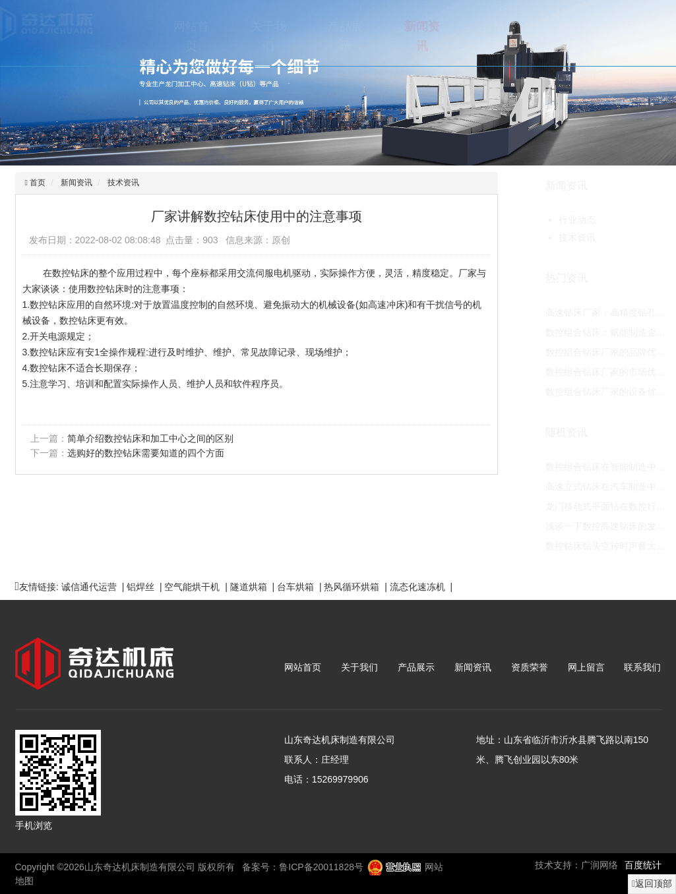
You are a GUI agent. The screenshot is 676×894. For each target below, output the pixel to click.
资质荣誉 (469, 36)
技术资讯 (122, 182)
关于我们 (239, 36)
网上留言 (547, 36)
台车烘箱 (295, 586)
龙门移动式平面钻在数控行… (576, 506)
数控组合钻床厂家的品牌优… (576, 352)
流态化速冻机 (417, 586)
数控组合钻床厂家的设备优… (576, 391)
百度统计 (643, 865)
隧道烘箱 (248, 586)
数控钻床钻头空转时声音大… (576, 546)
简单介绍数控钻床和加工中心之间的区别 (149, 438)
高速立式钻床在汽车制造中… (576, 486)
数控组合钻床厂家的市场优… (576, 372)
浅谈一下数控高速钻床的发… (576, 526)
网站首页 (161, 36)
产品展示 (316, 36)
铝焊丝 (140, 586)
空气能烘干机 (192, 586)
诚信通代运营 (89, 586)
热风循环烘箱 (351, 586)
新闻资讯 (392, 36)
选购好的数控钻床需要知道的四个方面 (144, 453)
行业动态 (547, 219)
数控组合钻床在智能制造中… (576, 467)
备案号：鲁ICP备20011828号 (302, 867)
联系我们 (623, 36)
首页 (36, 182)
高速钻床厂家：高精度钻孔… (576, 312)
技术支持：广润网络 (576, 865)
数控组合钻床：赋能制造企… (576, 332)
